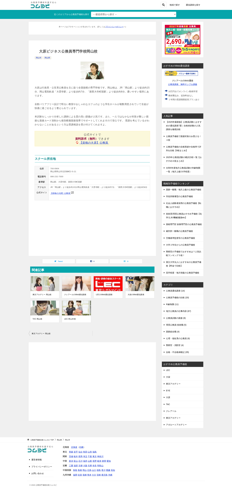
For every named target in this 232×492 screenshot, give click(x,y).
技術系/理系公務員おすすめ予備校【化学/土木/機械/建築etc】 (184, 216)
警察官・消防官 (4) (175, 345)
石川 (80, 461)
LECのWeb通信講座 (104, 295)
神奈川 (100, 456)
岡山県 (47, 58)
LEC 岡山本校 (70, 319)
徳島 (99, 470)
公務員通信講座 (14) (175, 291)
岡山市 (38, 58)
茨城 (71, 456)
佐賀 (80, 475)
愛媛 (108, 470)
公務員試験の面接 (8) (176, 318)
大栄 (168, 377)
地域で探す (175, 5)
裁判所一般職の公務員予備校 (179, 231)
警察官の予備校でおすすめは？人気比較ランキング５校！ (183, 253)
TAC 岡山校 (37, 319)
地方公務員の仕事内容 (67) (178, 311)
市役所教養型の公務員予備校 (179, 196)
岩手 (76, 452)
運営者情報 (36, 459)
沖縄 (110, 475)
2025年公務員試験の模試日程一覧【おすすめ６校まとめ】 (184, 159)
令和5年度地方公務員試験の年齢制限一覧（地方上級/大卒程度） (183, 170)
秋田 (85, 452)
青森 (71, 452)
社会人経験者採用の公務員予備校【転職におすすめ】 (183, 205)
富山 (76, 461)
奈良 (94, 465)
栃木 (76, 456)
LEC (168, 370)
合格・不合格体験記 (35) (177, 352)
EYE (168, 390)
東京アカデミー (173, 384)
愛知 (109, 461)
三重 (71, 465)
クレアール (171, 411)
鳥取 (75, 470)
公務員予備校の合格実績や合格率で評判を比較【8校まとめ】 (183, 149)
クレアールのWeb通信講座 (75, 295)
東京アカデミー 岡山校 (42, 295)
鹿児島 (104, 475)
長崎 (85, 475)
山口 (94, 470)
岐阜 (99, 461)
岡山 (85, 470)
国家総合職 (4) (172, 331)
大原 (168, 397)
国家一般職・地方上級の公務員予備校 (183, 189)
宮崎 (99, 475)
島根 (80, 470)
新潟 (71, 461)
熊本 (89, 475)
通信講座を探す (193, 5)
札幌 (81, 447)
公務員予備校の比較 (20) (177, 297)
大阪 (85, 465)
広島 (89, 470)
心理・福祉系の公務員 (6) (178, 338)
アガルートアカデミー (176, 424)
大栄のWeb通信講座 (136, 295)
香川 (103, 470)
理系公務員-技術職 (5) (176, 325)
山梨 (90, 461)
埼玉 (85, 456)
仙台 (80, 452)
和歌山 (100, 465)
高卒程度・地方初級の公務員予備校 (182, 273)
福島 (94, 452)
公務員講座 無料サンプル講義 (182, 84)
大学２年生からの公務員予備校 (180, 245)
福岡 (75, 475)
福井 (85, 461)
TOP (42, 440)
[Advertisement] (92, 381)
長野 (94, 461)
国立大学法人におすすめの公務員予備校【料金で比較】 (183, 264)
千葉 (90, 456)
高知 (113, 470)
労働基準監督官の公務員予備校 (180, 238)
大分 (94, 475)
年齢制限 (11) (172, 304)
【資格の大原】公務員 (94, 142)
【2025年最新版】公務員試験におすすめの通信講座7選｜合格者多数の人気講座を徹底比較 (184, 126)
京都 (80, 465)
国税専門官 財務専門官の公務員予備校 (184, 224)
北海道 (74, 447)
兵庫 (90, 465)
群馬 (80, 456)
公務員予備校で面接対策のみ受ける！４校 (183, 138)
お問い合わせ (37, 473)
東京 (94, 456)
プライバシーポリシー (114, 27)
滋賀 (76, 465)
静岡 (104, 461)
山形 (90, 452)
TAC (168, 404)
